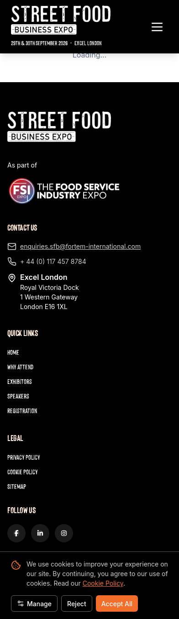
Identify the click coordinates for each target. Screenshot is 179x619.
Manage (34, 604)
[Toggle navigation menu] (157, 27)
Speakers (18, 396)
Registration (22, 410)
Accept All (116, 604)
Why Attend (20, 367)
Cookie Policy (103, 583)
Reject (76, 604)
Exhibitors (19, 381)
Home (13, 352)
